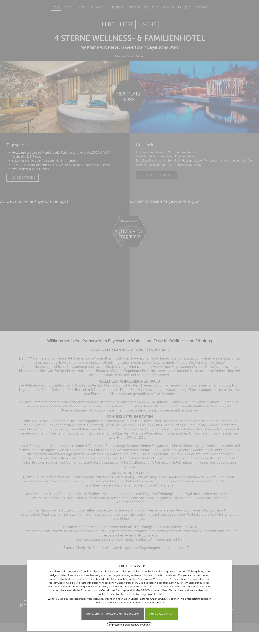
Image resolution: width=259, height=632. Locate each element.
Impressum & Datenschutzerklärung (129, 624)
